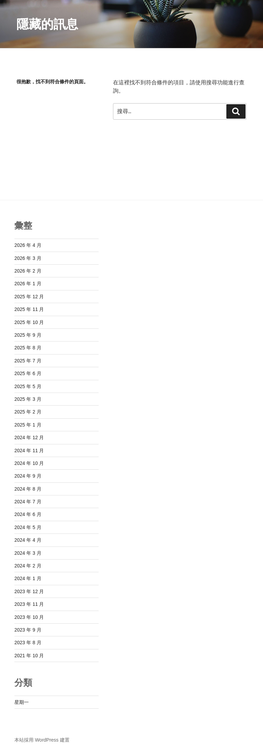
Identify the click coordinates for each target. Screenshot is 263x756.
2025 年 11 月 (29, 309)
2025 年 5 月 (27, 386)
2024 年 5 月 (27, 527)
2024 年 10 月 (29, 463)
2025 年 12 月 (29, 296)
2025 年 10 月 (29, 322)
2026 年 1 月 (27, 283)
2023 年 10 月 (29, 617)
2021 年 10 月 (29, 655)
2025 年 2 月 (27, 412)
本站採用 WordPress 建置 (42, 740)
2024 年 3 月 (27, 553)
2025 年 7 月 (27, 360)
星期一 (21, 702)
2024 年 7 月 (27, 501)
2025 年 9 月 (27, 335)
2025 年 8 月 (27, 347)
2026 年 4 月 (27, 245)
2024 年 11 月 (29, 450)
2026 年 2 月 (27, 271)
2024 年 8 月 (27, 489)
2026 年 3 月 (27, 258)
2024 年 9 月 (27, 476)
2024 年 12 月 (29, 437)
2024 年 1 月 (27, 578)
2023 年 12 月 (29, 591)
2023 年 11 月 (29, 604)
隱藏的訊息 (47, 24)
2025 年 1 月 (27, 425)
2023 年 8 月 (27, 642)
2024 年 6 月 (27, 514)
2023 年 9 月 (27, 630)
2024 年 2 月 (27, 565)
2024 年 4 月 (27, 540)
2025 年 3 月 (27, 399)
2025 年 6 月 (27, 373)
